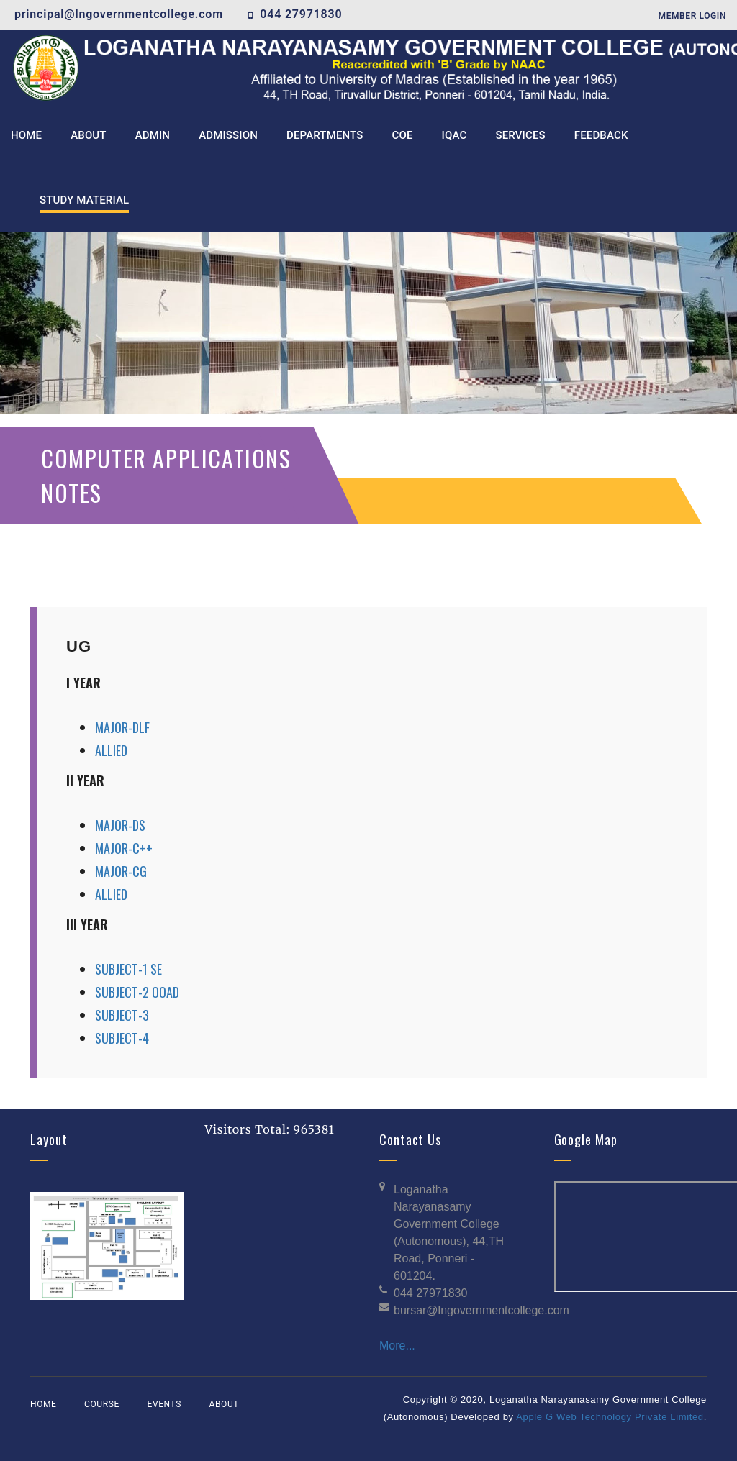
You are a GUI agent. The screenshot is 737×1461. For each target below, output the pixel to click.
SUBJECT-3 (122, 1015)
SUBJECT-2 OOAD (137, 992)
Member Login (692, 16)
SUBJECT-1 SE (128, 969)
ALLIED (111, 750)
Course (101, 1404)
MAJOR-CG (121, 871)
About (224, 1404)
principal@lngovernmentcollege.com (118, 14)
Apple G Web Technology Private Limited (610, 1416)
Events (164, 1404)
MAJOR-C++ (124, 848)
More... (397, 1345)
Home (43, 1404)
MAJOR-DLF (122, 727)
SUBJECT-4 (122, 1038)
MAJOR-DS (120, 825)
